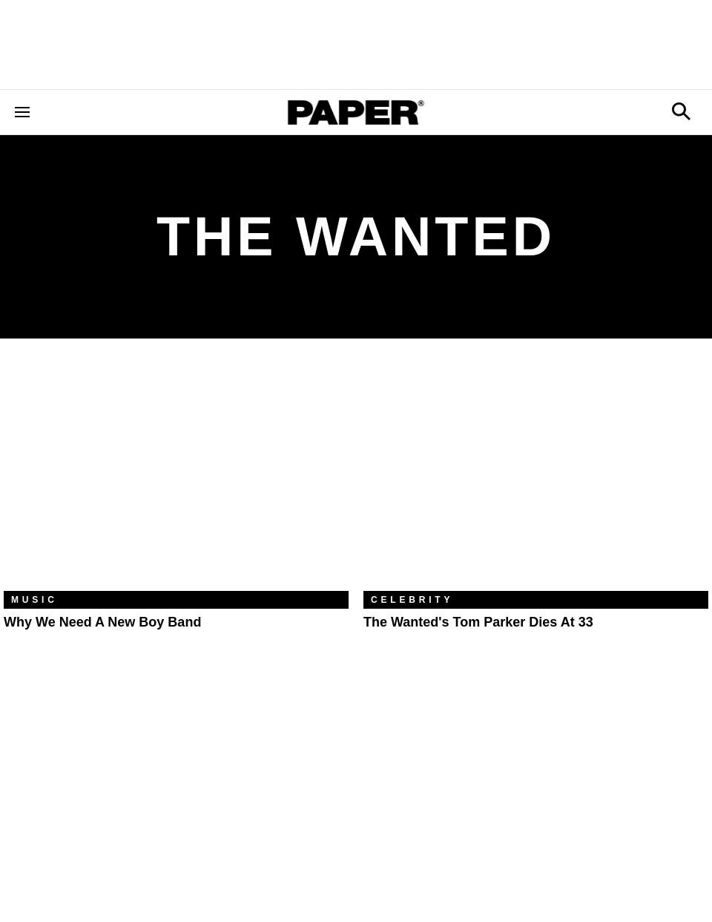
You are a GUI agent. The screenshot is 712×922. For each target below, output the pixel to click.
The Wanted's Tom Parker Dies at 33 (478, 622)
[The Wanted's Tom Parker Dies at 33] (535, 476)
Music (34, 600)
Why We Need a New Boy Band (102, 622)
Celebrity (412, 600)
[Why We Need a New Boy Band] (176, 476)
